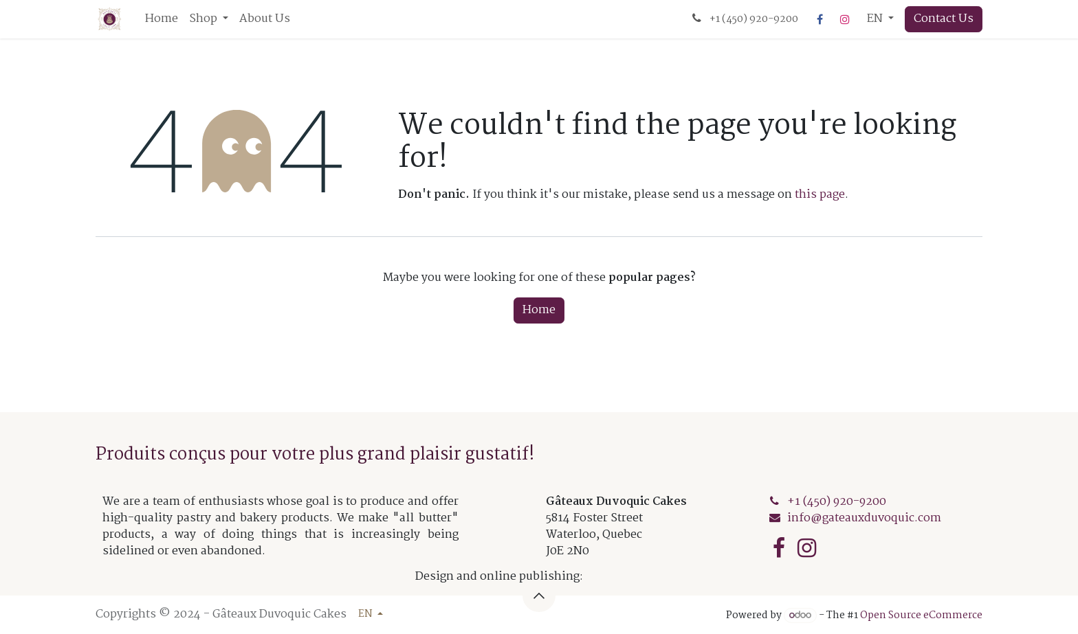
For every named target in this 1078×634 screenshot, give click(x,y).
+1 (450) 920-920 (836, 502)
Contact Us (944, 19)
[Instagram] (845, 19)
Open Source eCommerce (921, 615)
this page (820, 194)
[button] (539, 595)
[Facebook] (820, 19)
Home (539, 310)
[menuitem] (162, 19)
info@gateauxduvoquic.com (864, 518)
